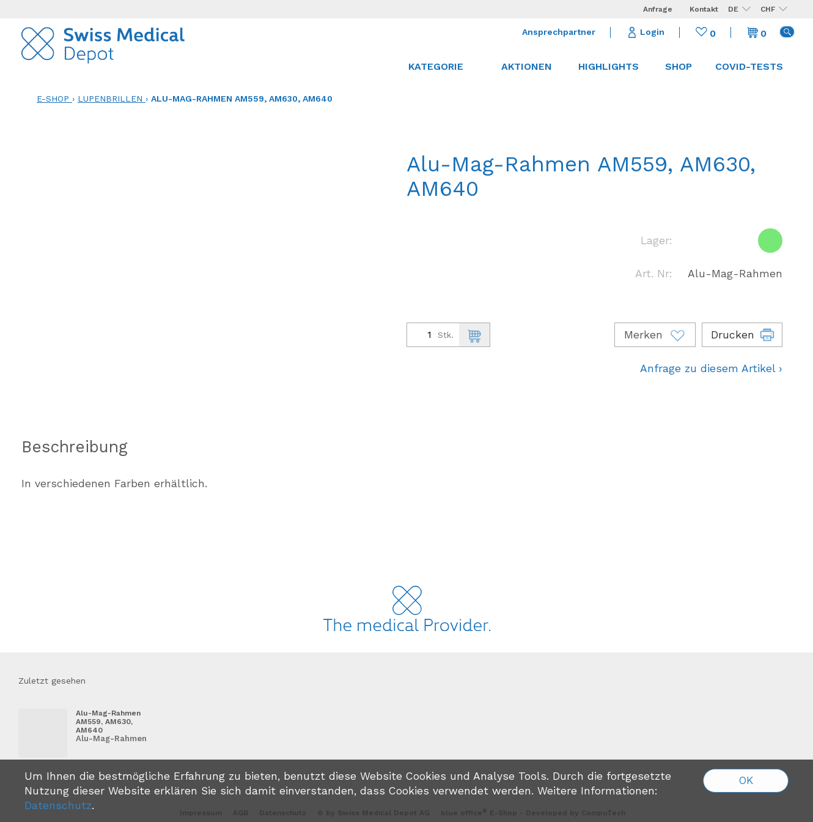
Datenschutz (58, 805)
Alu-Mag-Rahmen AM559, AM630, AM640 (242, 98)
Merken (655, 334)
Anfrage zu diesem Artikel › (711, 368)
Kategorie (441, 66)
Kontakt (704, 9)
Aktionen (526, 66)
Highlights (608, 66)
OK (746, 780)
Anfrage (657, 9)
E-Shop (53, 98)
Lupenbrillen (110, 98)
